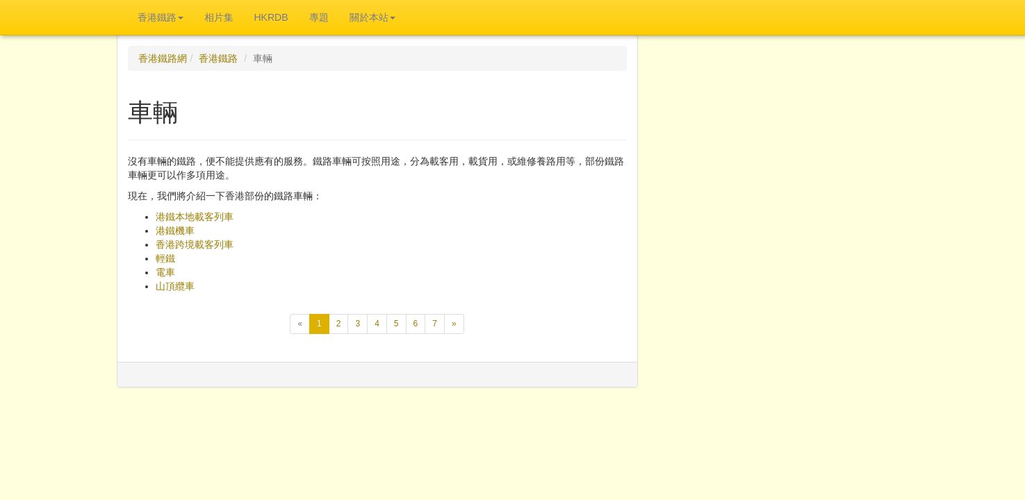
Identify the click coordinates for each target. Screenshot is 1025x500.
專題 (319, 17)
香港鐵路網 (162, 58)
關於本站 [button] (372, 17)
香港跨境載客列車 (194, 244)
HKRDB (271, 17)
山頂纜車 (175, 286)
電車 (165, 272)
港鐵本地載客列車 (194, 216)
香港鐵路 (218, 58)
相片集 (218, 17)
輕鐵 (165, 258)
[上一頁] (300, 324)
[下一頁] (454, 324)
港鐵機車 (175, 230)
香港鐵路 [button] (160, 17)
